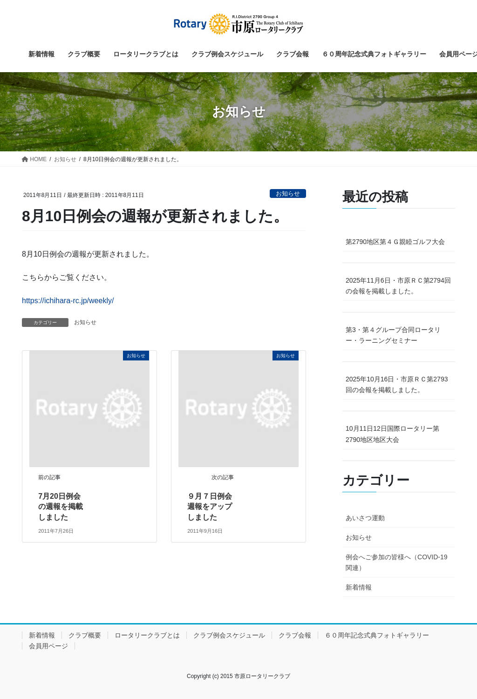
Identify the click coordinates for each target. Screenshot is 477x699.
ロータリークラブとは (147, 635)
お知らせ (288, 193)
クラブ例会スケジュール (229, 635)
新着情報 (359, 587)
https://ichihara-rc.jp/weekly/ (68, 301)
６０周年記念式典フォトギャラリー (377, 635)
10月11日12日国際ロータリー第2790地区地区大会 (392, 434)
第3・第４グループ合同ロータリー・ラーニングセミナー (393, 335)
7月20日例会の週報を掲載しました (60, 506)
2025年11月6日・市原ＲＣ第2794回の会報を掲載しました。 (398, 286)
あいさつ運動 (365, 518)
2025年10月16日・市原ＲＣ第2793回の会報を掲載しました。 (397, 384)
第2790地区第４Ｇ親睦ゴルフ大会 (395, 241)
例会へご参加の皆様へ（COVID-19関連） (397, 562)
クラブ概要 (84, 635)
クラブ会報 (295, 635)
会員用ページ (48, 646)
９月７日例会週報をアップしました (209, 506)
